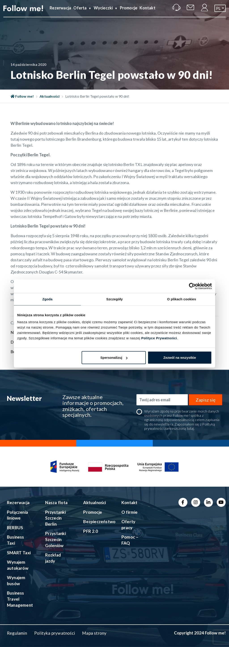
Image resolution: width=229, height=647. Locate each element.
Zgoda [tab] (47, 299)
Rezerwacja (60, 11)
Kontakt (147, 11)
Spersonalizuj (114, 357)
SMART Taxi (19, 552)
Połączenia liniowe (17, 515)
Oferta (80, 11)
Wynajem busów (16, 580)
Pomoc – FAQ (129, 540)
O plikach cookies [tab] (181, 299)
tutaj (190, 428)
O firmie (129, 512)
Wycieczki (103, 11)
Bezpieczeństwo (97, 521)
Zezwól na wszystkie (179, 357)
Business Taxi (15, 540)
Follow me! (22, 96)
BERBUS (15, 527)
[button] (220, 12)
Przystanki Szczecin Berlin (55, 518)
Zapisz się (205, 399)
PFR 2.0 (90, 531)
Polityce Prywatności (159, 338)
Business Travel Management (20, 598)
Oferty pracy (128, 524)
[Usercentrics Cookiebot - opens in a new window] (192, 286)
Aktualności (49, 96)
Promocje (129, 11)
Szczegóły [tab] (114, 299)
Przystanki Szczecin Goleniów (55, 539)
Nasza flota (56, 502)
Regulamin (17, 633)
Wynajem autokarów (17, 565)
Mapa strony (94, 633)
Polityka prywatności (54, 633)
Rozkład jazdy (53, 557)
